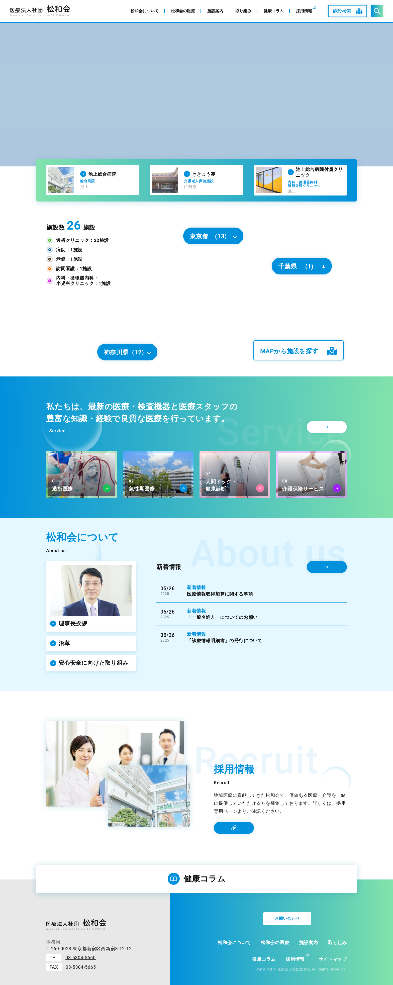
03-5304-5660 (80, 957)
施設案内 (308, 942)
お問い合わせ (287, 918)
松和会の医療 (275, 942)
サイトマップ (333, 959)
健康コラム (264, 959)
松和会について (234, 942)
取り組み (337, 942)
